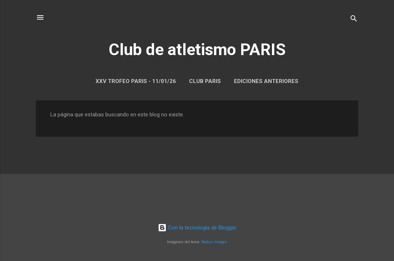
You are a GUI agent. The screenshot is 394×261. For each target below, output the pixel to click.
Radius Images (214, 242)
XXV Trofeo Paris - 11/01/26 (136, 81)
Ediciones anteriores (266, 81)
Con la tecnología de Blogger (197, 227)
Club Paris (205, 81)
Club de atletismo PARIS (197, 49)
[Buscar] (353, 20)
